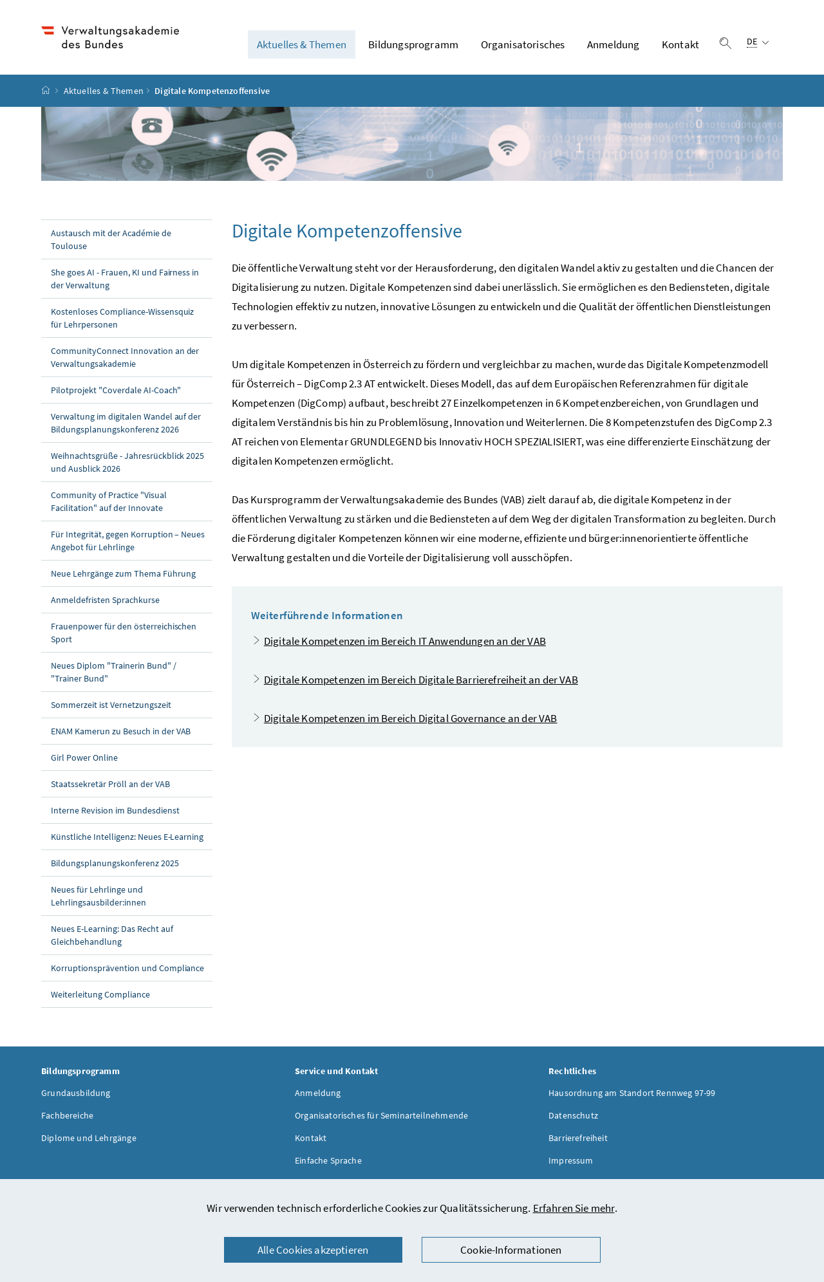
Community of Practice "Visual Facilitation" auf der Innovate (109, 501)
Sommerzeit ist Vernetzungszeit (111, 705)
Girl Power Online (84, 757)
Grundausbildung (76, 1093)
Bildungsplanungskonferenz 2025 (115, 863)
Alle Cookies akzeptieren (313, 1250)
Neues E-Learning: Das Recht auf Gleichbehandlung (112, 935)
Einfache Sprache (328, 1160)
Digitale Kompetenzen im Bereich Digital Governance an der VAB (410, 718)
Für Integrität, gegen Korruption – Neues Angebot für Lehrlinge (128, 540)
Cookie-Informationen (511, 1250)
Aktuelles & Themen (301, 44)
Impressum (571, 1160)
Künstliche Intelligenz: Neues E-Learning (127, 836)
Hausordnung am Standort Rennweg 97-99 (632, 1093)
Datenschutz (573, 1115)
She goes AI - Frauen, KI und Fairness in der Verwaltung (125, 278)
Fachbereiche (67, 1115)
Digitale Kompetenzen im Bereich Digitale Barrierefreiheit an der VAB (421, 680)
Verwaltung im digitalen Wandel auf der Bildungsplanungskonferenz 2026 (126, 423)
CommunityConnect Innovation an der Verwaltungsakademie (125, 357)
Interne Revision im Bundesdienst (115, 810)
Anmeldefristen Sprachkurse (105, 600)
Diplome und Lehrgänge (88, 1138)
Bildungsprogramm (413, 44)
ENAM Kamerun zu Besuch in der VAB (121, 731)
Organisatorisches (523, 44)
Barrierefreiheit (578, 1138)
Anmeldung (613, 44)
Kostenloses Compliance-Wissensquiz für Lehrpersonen (122, 318)
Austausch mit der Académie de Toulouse (111, 239)
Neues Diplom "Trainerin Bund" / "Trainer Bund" (113, 672)
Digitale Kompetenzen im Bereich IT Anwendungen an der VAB (405, 641)
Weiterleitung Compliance (100, 994)
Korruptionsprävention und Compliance (127, 968)
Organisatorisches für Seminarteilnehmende (381, 1115)
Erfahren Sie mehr (574, 1208)
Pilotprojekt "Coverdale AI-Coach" (116, 390)
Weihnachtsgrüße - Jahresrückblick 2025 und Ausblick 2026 (127, 462)
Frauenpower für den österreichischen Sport (123, 632)
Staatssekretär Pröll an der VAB (110, 784)
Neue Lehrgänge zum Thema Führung (123, 573)
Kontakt (680, 44)
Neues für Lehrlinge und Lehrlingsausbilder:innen (98, 896)
